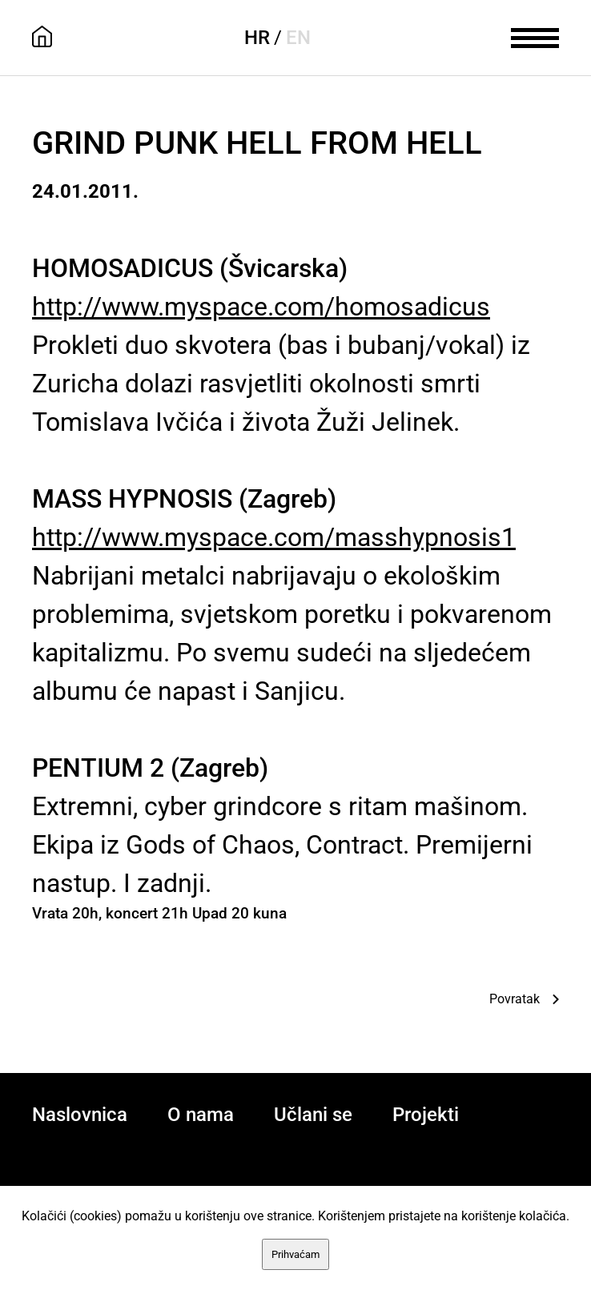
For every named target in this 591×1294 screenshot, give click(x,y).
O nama (200, 1114)
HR (257, 37)
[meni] (535, 36)
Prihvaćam (295, 1254)
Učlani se (313, 1114)
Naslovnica (79, 1114)
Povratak (514, 999)
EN (298, 37)
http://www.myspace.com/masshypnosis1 (274, 537)
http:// (261, 306)
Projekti (425, 1114)
